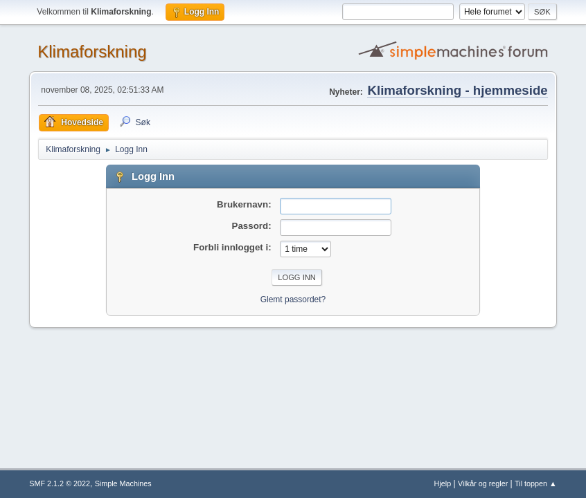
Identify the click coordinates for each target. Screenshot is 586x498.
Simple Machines (123, 483)
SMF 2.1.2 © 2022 (59, 483)
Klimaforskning (91, 51)
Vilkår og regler (483, 483)
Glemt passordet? (293, 299)
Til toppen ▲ (536, 483)
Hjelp (443, 483)
